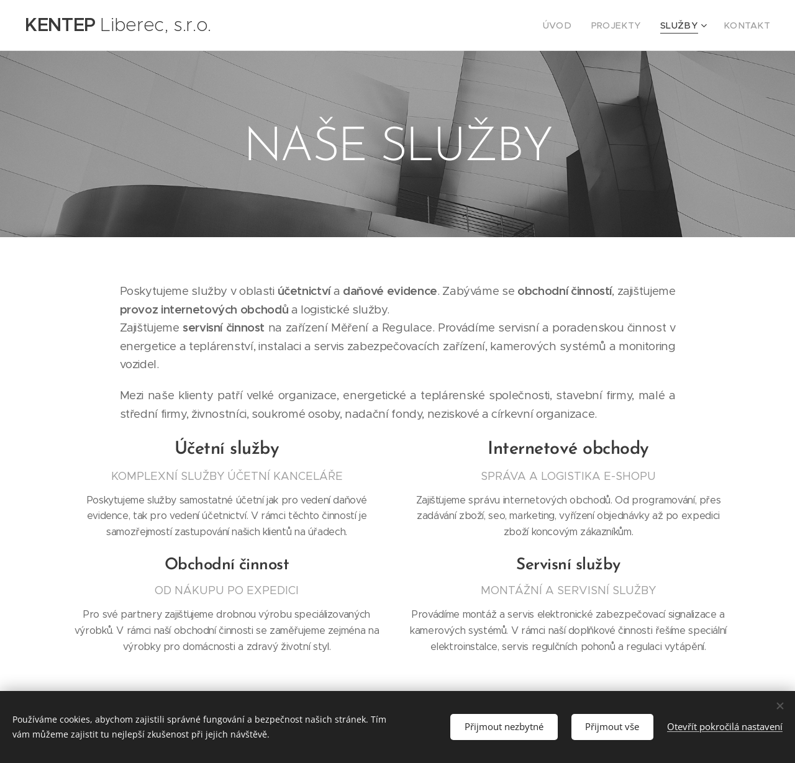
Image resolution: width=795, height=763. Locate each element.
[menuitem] (576, 25)
